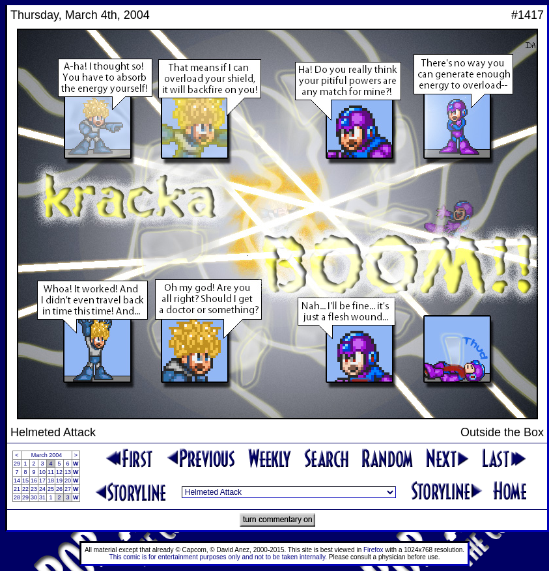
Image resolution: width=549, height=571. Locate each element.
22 (25, 489)
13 (67, 472)
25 (51, 489)
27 (67, 489)
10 (42, 472)
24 (42, 489)
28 (17, 497)
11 (51, 472)
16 (34, 480)
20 (67, 480)
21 (17, 489)
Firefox (373, 549)
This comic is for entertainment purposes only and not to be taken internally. (218, 557)
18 (51, 480)
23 (34, 489)
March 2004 (47, 455)
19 (59, 480)
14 (17, 480)
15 (25, 480)
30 (34, 497)
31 (42, 497)
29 (17, 463)
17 (42, 480)
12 (59, 472)
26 (59, 489)
